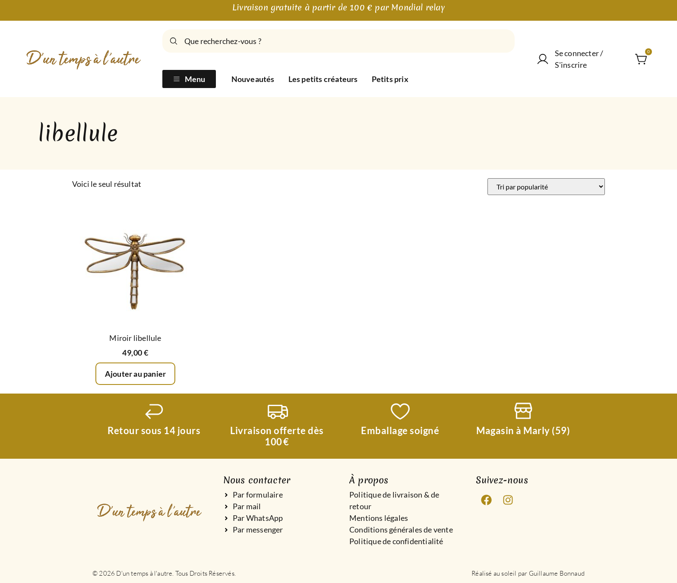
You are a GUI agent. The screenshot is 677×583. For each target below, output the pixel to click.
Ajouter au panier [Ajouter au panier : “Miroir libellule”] (135, 373)
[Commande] (546, 186)
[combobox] (338, 41)
